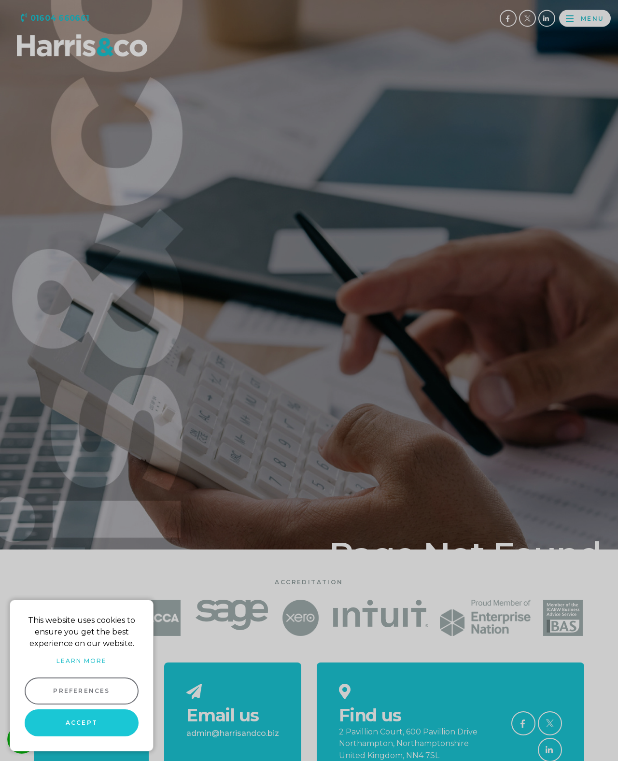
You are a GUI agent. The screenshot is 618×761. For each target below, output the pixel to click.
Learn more (81, 660)
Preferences (81, 690)
